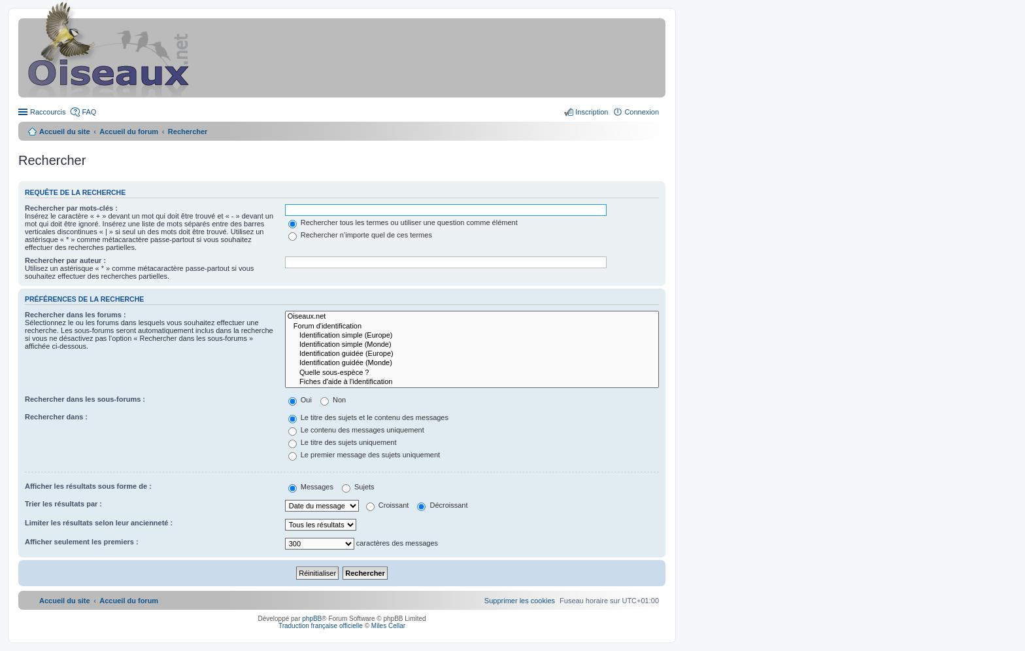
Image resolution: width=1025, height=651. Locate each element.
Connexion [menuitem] (641, 112)
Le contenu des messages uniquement (356, 430)
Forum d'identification (472, 326)
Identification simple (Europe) (472, 335)
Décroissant (442, 505)
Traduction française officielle (320, 625)
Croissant (387, 505)
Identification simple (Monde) (472, 344)
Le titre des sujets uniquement (342, 442)
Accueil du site (64, 131)
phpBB (312, 618)
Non (333, 400)
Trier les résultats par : (63, 504)
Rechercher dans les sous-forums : (85, 399)
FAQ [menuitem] (89, 112)
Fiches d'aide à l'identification (472, 382)
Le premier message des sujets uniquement (364, 455)
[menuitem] (519, 601)
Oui (300, 400)
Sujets (358, 487)
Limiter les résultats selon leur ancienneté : (99, 523)
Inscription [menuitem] (591, 112)
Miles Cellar (388, 625)
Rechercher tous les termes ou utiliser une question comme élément (403, 222)
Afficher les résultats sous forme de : (88, 486)
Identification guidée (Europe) (472, 354)
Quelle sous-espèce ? (472, 373)
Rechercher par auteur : (65, 260)
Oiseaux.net (472, 316)
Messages (310, 487)
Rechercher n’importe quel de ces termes (360, 235)
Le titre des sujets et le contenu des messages (368, 417)
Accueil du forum (128, 131)
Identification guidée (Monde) (472, 363)
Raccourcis (47, 112)
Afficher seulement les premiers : (82, 542)
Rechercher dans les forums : (75, 315)
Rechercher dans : (56, 417)
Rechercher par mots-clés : (71, 208)
